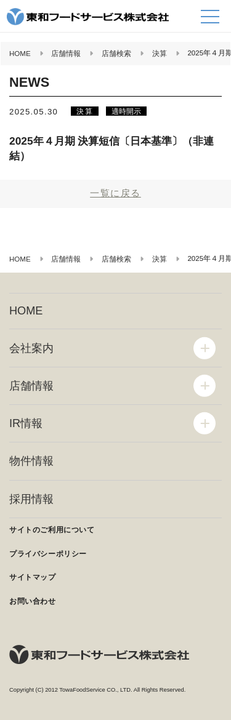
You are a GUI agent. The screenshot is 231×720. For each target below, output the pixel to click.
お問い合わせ (32, 601)
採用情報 (31, 499)
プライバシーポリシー (48, 554)
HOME (26, 311)
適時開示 (126, 111)
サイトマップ (32, 577)
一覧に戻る (115, 193)
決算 (84, 111)
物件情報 (31, 461)
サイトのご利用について (52, 530)
